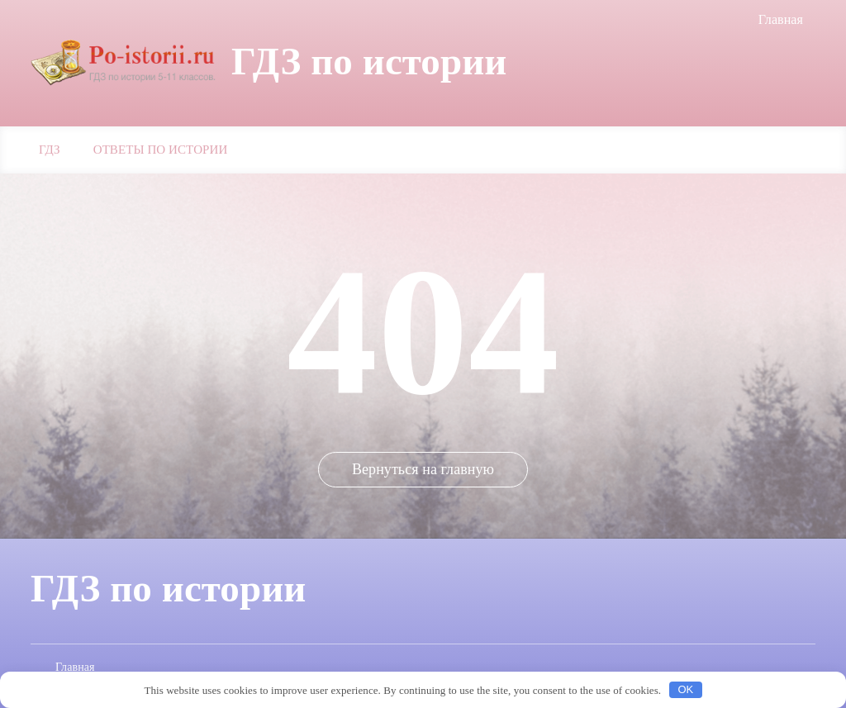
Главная (780, 19)
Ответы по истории (160, 149)
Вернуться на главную (423, 469)
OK (685, 689)
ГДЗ (49, 149)
